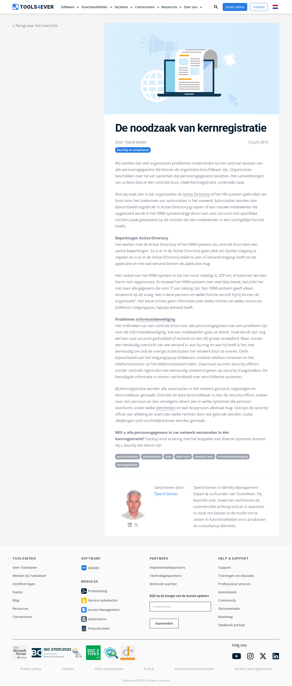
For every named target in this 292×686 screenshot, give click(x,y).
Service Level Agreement (253, 669)
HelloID (90, 568)
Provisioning (94, 591)
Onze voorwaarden (108, 669)
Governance (93, 619)
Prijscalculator (95, 628)
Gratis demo (235, 7)
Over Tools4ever (25, 567)
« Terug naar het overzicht (35, 25)
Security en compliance (133, 150)
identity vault (204, 456)
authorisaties (152, 456)
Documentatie (229, 608)
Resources (20, 608)
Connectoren (22, 617)
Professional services (234, 584)
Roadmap (225, 617)
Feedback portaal (231, 625)
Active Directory (196, 194)
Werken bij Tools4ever (30, 575)
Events (18, 592)
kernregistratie (127, 465)
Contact (259, 7)
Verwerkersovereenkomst (194, 669)
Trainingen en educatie (236, 575)
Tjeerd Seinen (166, 493)
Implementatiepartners (167, 567)
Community (227, 600)
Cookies (68, 669)
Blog (16, 600)
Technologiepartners (165, 575)
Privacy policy (30, 669)
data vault (183, 456)
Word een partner (163, 584)
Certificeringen (24, 584)
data (168, 456)
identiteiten (166, 407)
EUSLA (149, 669)
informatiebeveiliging (155, 319)
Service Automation (99, 600)
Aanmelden (164, 623)
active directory (127, 456)
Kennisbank (227, 592)
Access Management (100, 610)
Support (224, 567)
